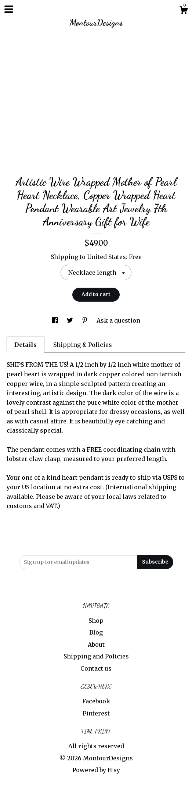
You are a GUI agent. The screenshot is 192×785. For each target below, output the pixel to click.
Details (25, 344)
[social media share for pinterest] (85, 320)
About (96, 644)
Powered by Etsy (96, 770)
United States (106, 256)
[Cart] (184, 11)
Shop (96, 620)
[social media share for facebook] (55, 320)
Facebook (96, 701)
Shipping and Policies (96, 656)
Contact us (96, 668)
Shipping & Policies (82, 344)
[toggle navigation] (8, 9)
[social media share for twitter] (71, 320)
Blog (96, 632)
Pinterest (96, 713)
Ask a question (118, 320)
